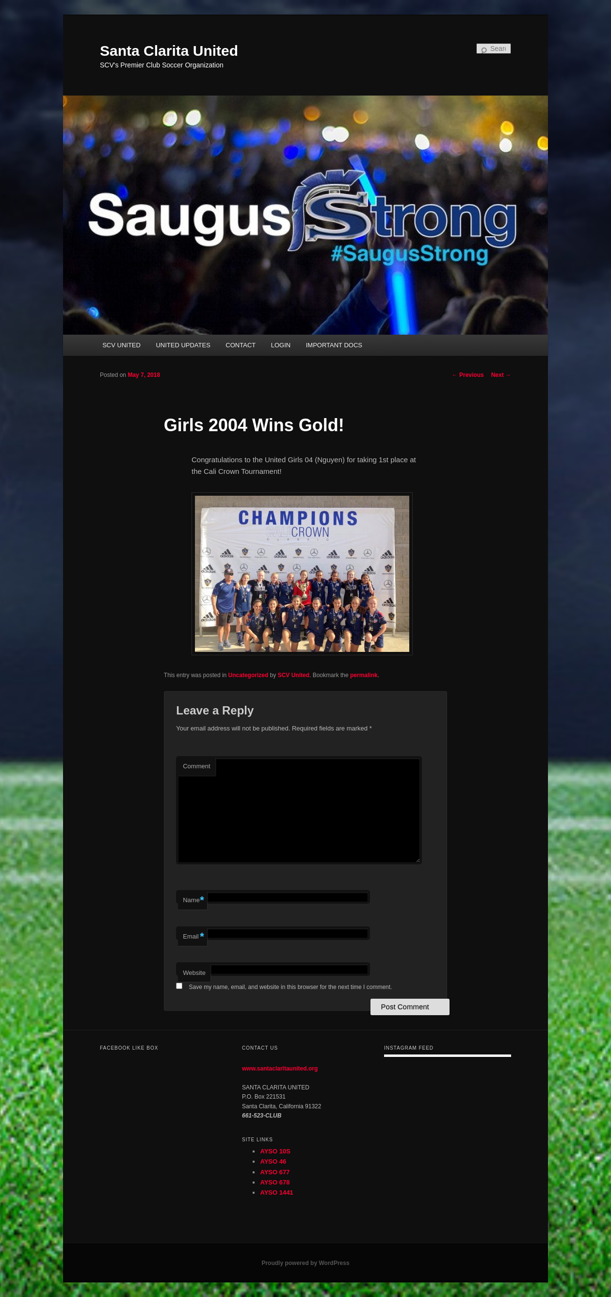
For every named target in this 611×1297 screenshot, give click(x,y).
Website (194, 972)
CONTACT (240, 345)
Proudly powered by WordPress (305, 1263)
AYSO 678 (274, 1182)
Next (501, 375)
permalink (364, 675)
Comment (196, 766)
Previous (468, 375)
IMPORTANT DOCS (334, 345)
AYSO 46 (273, 1161)
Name (193, 900)
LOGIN (280, 345)
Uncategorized (248, 675)
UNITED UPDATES (183, 345)
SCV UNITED (121, 345)
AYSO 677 (274, 1172)
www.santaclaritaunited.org (280, 1068)
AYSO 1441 (276, 1192)
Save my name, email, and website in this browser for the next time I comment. (290, 987)
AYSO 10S (275, 1151)
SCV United (293, 675)
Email (193, 937)
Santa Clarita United (169, 51)
